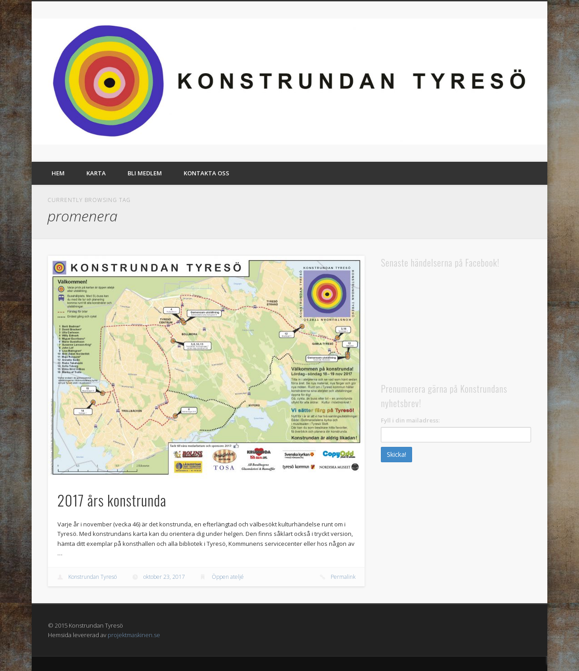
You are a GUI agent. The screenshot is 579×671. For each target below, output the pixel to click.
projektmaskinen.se (134, 635)
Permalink (343, 577)
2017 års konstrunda (111, 500)
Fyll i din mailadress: (410, 420)
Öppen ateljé (228, 577)
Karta (96, 173)
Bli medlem (145, 173)
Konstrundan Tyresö (92, 577)
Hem (58, 173)
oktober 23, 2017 (164, 577)
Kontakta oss (206, 173)
